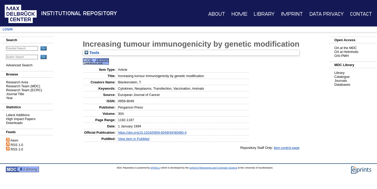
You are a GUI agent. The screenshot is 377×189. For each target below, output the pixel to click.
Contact (361, 14)
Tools (92, 53)
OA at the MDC (345, 48)
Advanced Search (19, 65)
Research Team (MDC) (23, 86)
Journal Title (15, 94)
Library (264, 14)
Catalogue (342, 77)
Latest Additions (18, 115)
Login (8, 29)
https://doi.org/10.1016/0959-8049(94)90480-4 (152, 132)
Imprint (292, 14)
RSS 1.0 (17, 145)
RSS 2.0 (17, 149)
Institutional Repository (79, 13)
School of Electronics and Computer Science (213, 167)
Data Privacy (326, 14)
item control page (287, 148)
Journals (340, 81)
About (216, 14)
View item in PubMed (133, 139)
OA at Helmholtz (346, 52)
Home (239, 14)
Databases (342, 85)
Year (9, 98)
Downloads (14, 123)
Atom (14, 140)
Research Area (17, 82)
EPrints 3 (155, 167)
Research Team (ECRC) (24, 90)
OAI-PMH (341, 56)
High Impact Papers (20, 119)
